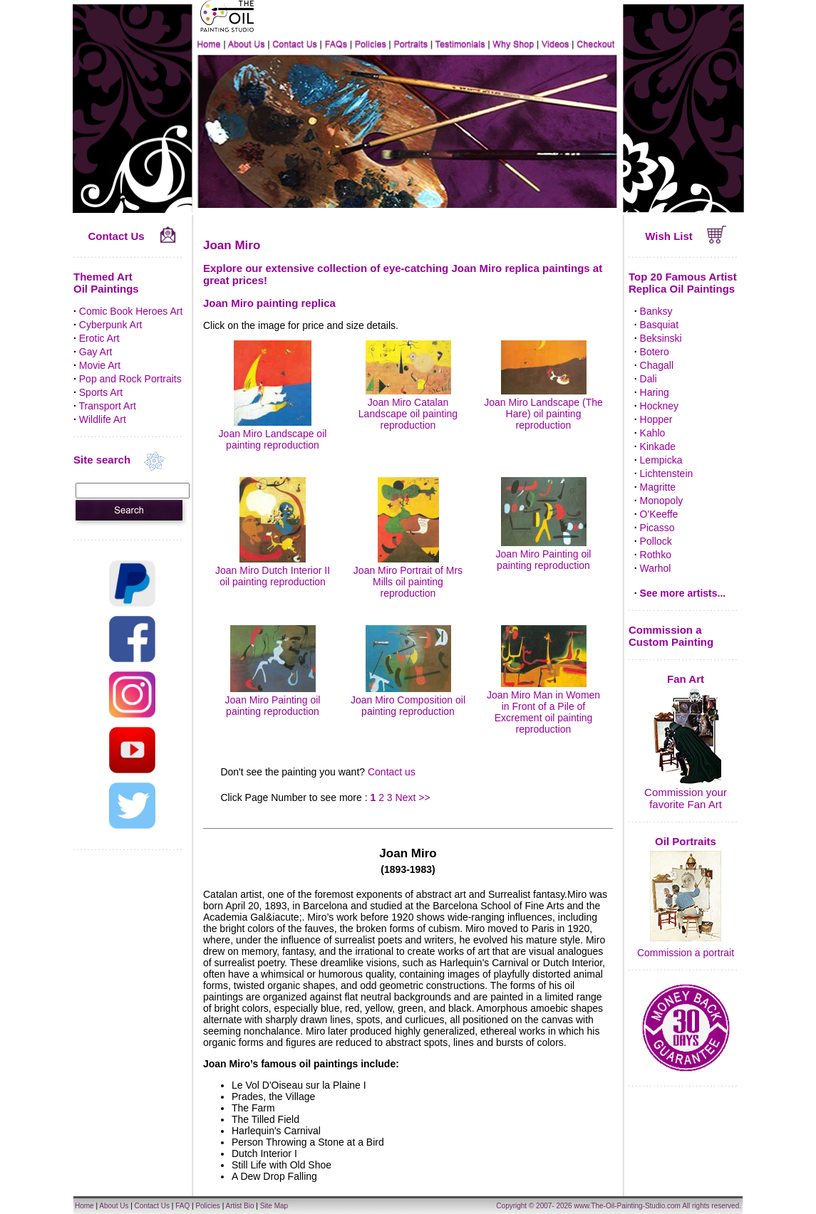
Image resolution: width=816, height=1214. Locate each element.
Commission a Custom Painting (671, 636)
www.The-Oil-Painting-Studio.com (627, 1206)
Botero (654, 351)
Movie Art (99, 365)
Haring (654, 392)
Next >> (413, 797)
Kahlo (653, 433)
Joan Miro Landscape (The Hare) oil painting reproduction (543, 408)
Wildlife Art (102, 419)
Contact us (391, 772)
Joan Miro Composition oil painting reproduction (408, 700)
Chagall (656, 365)
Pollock (656, 541)
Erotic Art (99, 338)
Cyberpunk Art (111, 324)
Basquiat (659, 324)
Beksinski (661, 338)
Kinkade (658, 446)
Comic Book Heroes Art (131, 311)
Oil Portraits (685, 841)
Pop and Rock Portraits (130, 378)
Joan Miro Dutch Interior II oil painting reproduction (272, 570)
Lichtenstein (666, 473)
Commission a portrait (685, 952)
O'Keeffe (659, 514)
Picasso (657, 527)
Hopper (656, 419)
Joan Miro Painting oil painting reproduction (544, 554)
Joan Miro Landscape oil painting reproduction (273, 434)
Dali (648, 378)
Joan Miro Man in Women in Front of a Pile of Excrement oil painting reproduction (543, 706)
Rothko (655, 554)
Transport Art (107, 406)
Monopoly (661, 500)
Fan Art (685, 679)
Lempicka (661, 460)
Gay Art (96, 351)
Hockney (659, 406)
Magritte (658, 487)
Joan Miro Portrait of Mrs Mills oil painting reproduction (408, 576)
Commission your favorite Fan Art (685, 798)
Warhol (655, 568)
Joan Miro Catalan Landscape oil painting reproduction (408, 408)
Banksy (656, 311)
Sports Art (101, 392)
